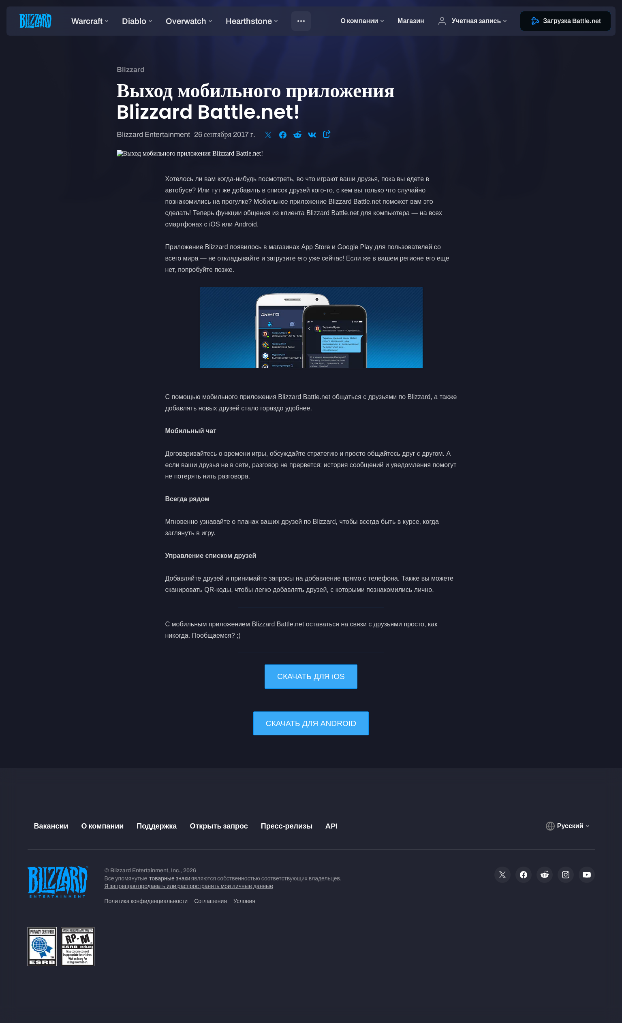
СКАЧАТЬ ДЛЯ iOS (311, 676)
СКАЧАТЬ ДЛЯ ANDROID (311, 723)
